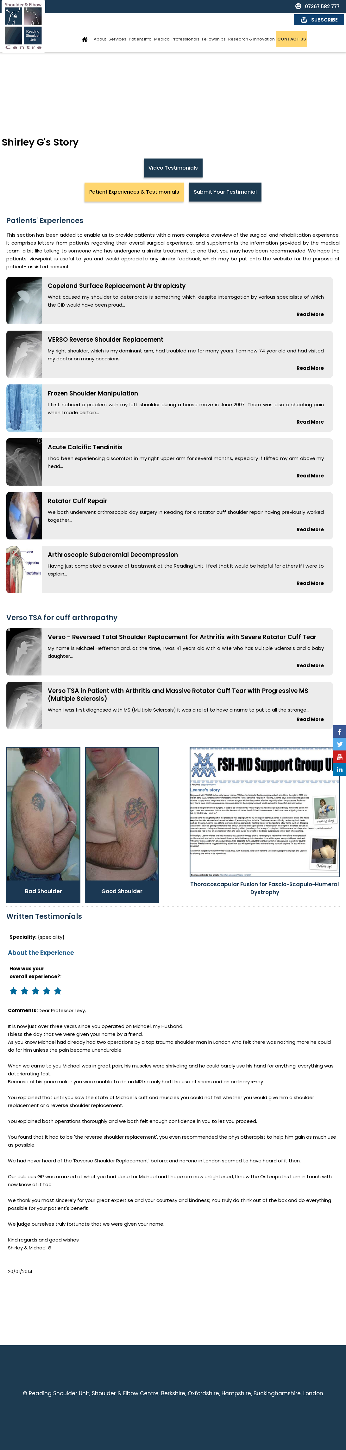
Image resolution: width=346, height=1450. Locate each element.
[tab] (134, 192)
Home (85, 25)
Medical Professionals (176, 26)
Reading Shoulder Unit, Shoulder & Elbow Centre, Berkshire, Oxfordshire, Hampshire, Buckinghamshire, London (176, 1393)
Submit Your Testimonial (225, 192)
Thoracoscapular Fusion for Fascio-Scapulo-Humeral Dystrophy (264, 888)
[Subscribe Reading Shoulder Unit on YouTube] (339, 756)
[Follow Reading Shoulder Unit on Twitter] (339, 744)
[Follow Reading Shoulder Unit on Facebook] (339, 731)
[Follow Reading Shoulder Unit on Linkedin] (339, 769)
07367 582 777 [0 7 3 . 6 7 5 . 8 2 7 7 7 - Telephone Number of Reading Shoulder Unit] (272, 6)
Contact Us (291, 26)
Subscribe (324, 6)
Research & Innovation (251, 26)
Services (117, 26)
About (100, 26)
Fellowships (214, 26)
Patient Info (140, 26)
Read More (310, 314)
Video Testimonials (173, 167)
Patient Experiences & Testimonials (134, 192)
